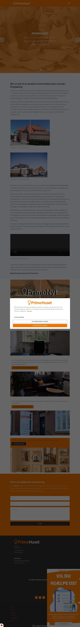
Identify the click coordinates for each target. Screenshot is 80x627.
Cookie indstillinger (19, 317)
